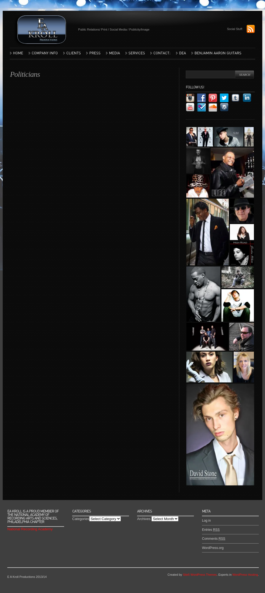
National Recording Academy (30, 529)
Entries (211, 530)
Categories (80, 519)
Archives (144, 519)
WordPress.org (213, 548)
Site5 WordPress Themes (200, 574)
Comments (213, 539)
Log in (206, 520)
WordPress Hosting (245, 574)
